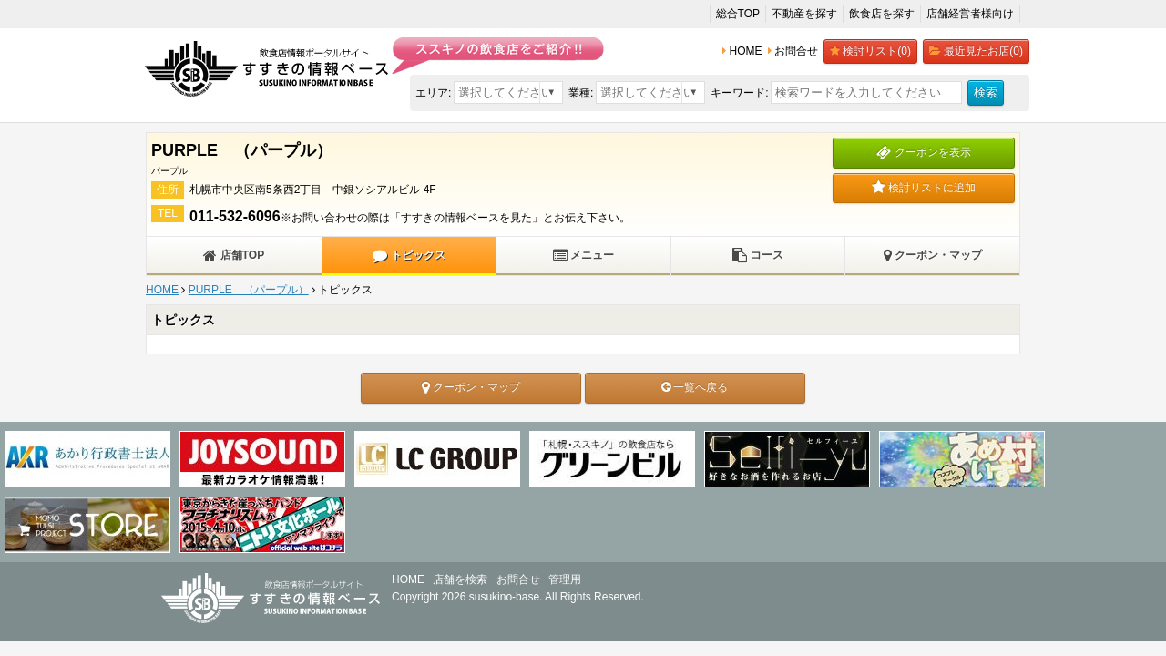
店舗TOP (233, 255)
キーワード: (739, 93)
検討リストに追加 (924, 187)
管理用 (564, 579)
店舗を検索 (460, 579)
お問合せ (518, 579)
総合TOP (738, 13)
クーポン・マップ (933, 255)
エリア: (433, 93)
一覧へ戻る (694, 387)
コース (757, 255)
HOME (162, 289)
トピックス (409, 255)
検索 (985, 92)
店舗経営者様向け (970, 13)
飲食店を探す (882, 13)
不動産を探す (804, 13)
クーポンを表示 (923, 152)
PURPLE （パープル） (249, 289)
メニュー (583, 255)
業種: (580, 93)
